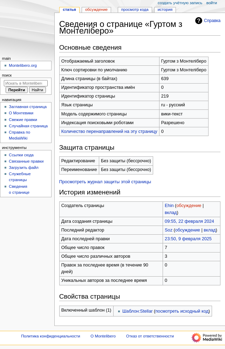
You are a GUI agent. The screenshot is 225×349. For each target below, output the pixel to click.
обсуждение (188, 205)
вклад (171, 212)
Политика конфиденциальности (50, 336)
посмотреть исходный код (182, 311)
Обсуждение (96, 9)
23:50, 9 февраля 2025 (188, 238)
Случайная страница (28, 126)
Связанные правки (26, 161)
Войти (211, 3)
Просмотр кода (135, 9)
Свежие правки (23, 119)
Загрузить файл (23, 167)
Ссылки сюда (21, 155)
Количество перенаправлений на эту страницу (109, 131)
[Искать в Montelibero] (26, 83)
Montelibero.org (23, 65)
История (165, 9)
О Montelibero (103, 336)
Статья (69, 9)
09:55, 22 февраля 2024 (189, 221)
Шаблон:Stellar (137, 311)
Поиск (7, 75)
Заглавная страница (28, 107)
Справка (206, 20)
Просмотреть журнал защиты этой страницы (105, 181)
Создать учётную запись (180, 3)
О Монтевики (21, 113)
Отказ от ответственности (150, 336)
